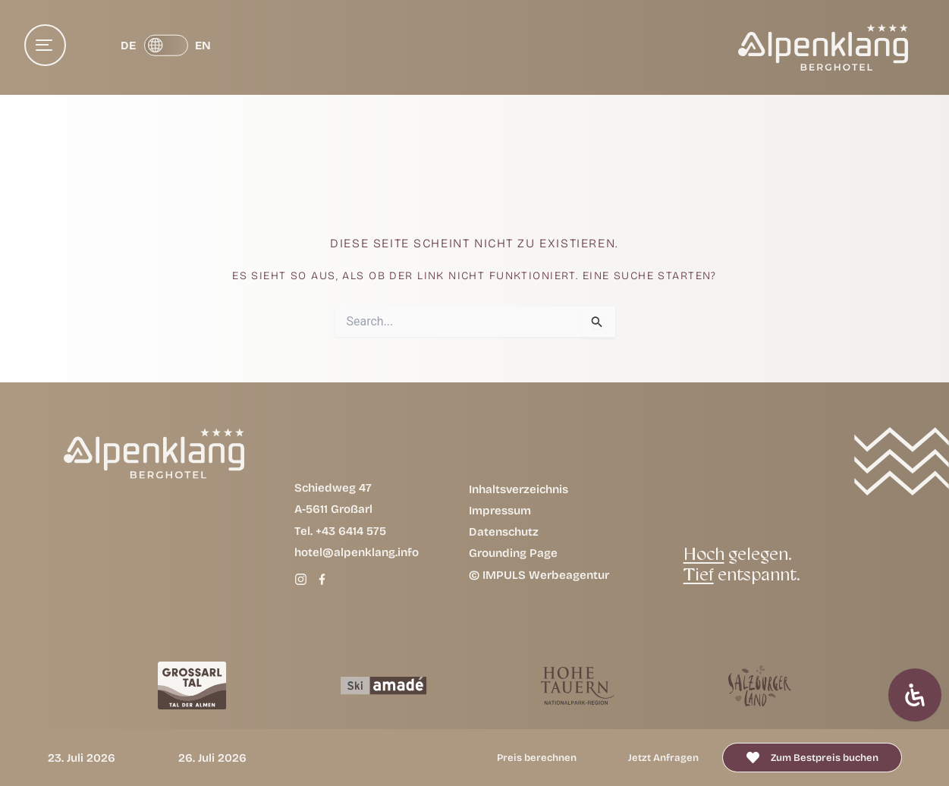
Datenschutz (504, 531)
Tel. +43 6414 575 (340, 530)
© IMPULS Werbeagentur (539, 574)
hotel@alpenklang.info (356, 552)
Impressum (500, 510)
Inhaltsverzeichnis (518, 489)
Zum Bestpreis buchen (824, 757)
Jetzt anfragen (663, 757)
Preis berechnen (537, 757)
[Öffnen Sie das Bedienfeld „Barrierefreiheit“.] (914, 695)
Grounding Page (513, 552)
